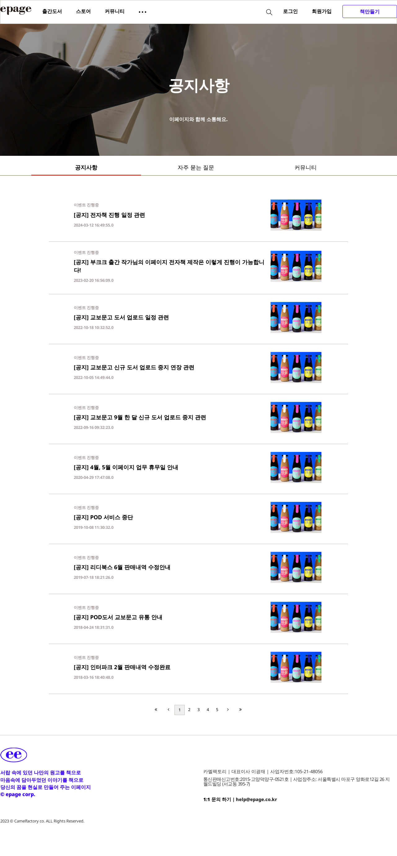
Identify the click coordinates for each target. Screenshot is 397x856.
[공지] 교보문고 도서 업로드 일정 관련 (121, 317)
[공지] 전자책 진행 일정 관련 (109, 215)
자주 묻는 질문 (196, 167)
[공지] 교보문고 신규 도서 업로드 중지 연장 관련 (134, 367)
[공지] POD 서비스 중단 (103, 517)
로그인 (290, 11)
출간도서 (52, 11)
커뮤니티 (115, 11)
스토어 (83, 11)
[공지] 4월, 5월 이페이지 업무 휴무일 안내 (126, 467)
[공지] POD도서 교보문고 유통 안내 (118, 617)
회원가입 (322, 11)
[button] (142, 11)
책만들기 (370, 11)
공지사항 (86, 167)
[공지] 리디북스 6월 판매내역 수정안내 (122, 567)
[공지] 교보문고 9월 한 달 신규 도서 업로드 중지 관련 (140, 417)
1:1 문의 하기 (217, 799)
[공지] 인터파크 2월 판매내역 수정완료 (122, 667)
